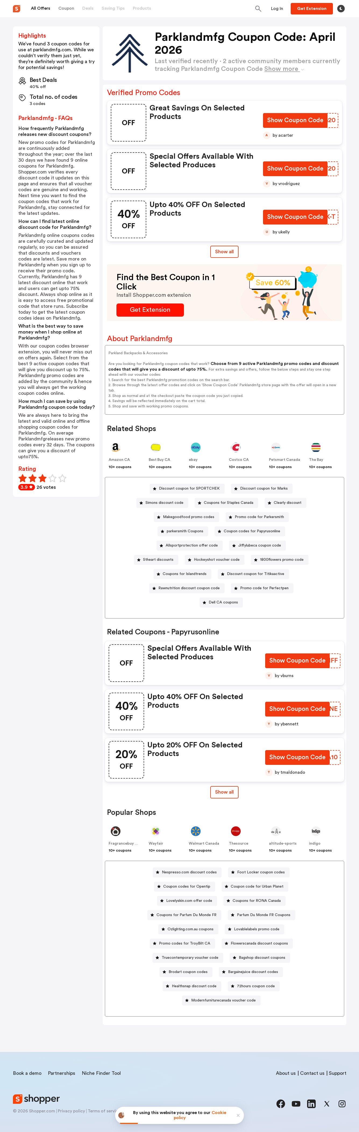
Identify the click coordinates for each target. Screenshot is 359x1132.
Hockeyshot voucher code (217, 560)
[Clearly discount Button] (285, 503)
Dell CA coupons (223, 602)
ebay (193, 460)
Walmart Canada (204, 843)
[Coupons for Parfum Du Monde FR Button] (184, 915)
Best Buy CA (159, 460)
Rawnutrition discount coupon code (189, 588)
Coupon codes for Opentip (186, 886)
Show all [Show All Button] (224, 251)
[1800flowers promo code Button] (279, 560)
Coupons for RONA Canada (257, 901)
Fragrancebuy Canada (129, 843)
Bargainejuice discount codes (253, 972)
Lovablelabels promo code (256, 929)
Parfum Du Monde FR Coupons (263, 915)
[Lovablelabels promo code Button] (254, 929)
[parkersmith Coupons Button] (183, 531)
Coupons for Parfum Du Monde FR (186, 915)
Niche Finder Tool (101, 1073)
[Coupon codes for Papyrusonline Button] (250, 531)
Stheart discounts (158, 560)
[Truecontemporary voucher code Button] (187, 958)
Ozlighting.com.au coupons (191, 929)
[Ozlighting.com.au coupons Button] (188, 929)
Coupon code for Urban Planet (257, 886)
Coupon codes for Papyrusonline (252, 531)
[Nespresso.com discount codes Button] (187, 872)
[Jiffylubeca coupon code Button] (257, 546)
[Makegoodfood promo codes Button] (186, 517)
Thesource (238, 843)
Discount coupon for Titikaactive (255, 574)
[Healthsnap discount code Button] (192, 986)
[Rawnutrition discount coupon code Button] (187, 588)
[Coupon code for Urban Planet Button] (255, 887)
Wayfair (156, 843)
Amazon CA (119, 460)
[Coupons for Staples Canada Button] (226, 503)
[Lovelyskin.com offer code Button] (187, 901)
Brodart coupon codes (188, 972)
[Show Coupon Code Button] (295, 121)
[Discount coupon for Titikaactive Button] (253, 574)
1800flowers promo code (282, 560)
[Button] (277, 8)
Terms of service (104, 1111)
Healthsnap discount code (194, 986)
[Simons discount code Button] (162, 503)
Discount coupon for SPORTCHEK (189, 488)
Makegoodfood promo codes (188, 517)
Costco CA (239, 460)
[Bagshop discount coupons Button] (260, 958)
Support (337, 1073)
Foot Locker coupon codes (261, 872)
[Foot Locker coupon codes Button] (259, 872)
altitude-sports (283, 843)
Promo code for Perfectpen (264, 588)
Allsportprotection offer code (192, 545)
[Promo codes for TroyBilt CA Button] (182, 944)
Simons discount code (164, 503)
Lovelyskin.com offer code (189, 901)
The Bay (316, 460)
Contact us (312, 1073)
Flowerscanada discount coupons (259, 943)
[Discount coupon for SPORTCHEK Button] (187, 489)
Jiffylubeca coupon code (259, 545)
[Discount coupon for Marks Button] (262, 489)
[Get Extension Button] (150, 310)
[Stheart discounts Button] (156, 560)
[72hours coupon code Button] (254, 986)
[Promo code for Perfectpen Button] (262, 588)
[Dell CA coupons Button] (221, 602)
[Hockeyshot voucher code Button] (214, 560)
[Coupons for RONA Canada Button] (254, 901)
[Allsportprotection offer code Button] (190, 546)
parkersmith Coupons (185, 531)
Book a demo (27, 1073)
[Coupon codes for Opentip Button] (184, 887)
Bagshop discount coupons (262, 958)
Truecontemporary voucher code (190, 958)
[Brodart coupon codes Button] (185, 972)
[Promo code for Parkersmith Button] (257, 517)
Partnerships (61, 1073)
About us (286, 1073)
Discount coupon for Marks (264, 488)
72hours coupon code (256, 986)
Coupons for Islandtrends (185, 574)
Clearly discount (287, 503)
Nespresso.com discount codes (189, 872)
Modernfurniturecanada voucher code (223, 1000)
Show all (224, 792)
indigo (315, 843)
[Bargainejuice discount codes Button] (251, 972)
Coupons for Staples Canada (228, 503)
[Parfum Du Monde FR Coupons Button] (261, 915)
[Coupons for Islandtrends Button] (182, 574)
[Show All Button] (224, 792)
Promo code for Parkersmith (259, 517)
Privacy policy (71, 1111)
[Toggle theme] (341, 9)
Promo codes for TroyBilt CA (184, 943)
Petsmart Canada (284, 460)
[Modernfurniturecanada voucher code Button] (221, 1001)
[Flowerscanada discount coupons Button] (257, 944)
